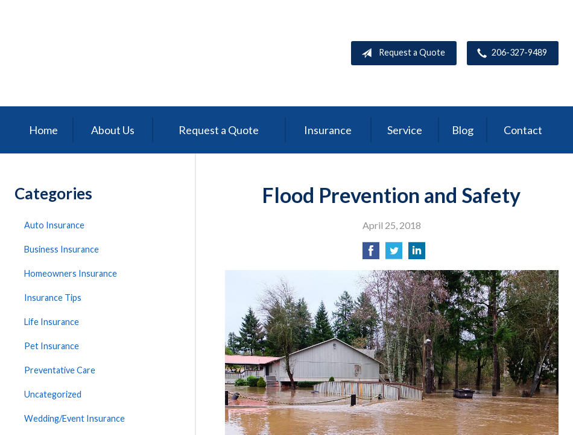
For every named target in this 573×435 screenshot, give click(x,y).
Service (404, 130)
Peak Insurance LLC (104, 53)
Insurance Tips (52, 297)
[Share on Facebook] (370, 254)
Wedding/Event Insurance (74, 418)
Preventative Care (59, 370)
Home (43, 130)
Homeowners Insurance (70, 273)
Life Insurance (51, 322)
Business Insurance (61, 249)
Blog (462, 130)
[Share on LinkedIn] (416, 254)
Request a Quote (400, 53)
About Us (113, 130)
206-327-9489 (509, 53)
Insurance (328, 130)
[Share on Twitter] (393, 254)
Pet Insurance (51, 346)
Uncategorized (52, 394)
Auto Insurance (54, 225)
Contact (523, 130)
